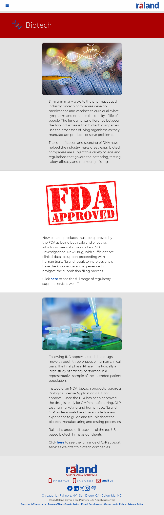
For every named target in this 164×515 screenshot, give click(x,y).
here (53, 279)
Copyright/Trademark (33, 504)
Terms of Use (55, 504)
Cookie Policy (71, 504)
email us (107, 480)
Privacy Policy (135, 504)
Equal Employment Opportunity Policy (103, 504)
